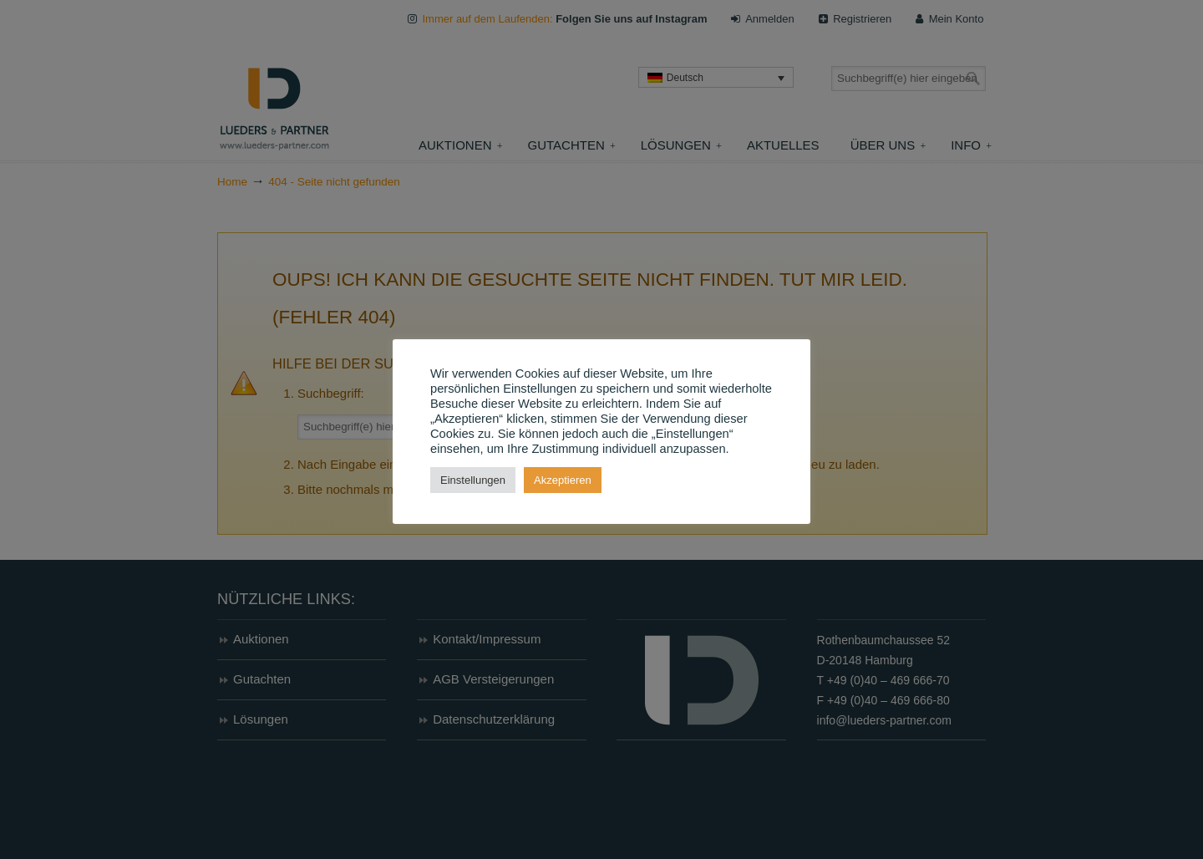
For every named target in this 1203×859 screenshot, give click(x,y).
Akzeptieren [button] (562, 480)
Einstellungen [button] (472, 480)
